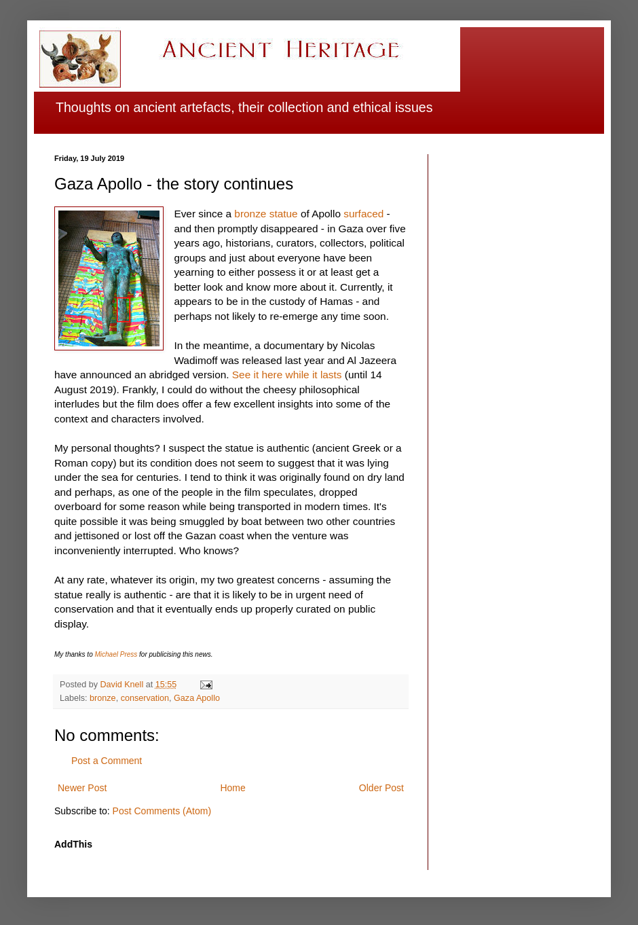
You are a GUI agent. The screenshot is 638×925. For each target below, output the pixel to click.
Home (232, 787)
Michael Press (115, 654)
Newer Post (82, 787)
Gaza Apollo (197, 698)
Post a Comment (106, 760)
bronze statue (265, 213)
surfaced (363, 213)
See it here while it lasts (287, 374)
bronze (103, 698)
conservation (145, 698)
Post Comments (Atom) (162, 810)
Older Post (381, 787)
